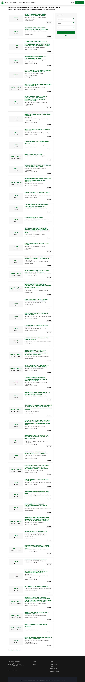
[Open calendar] (73, 23)
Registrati (79, 2)
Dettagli (49, 22)
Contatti (28, 2)
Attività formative (13, 2)
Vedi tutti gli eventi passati (14, 650)
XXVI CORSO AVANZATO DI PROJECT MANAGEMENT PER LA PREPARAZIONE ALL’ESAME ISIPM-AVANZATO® (38, 180)
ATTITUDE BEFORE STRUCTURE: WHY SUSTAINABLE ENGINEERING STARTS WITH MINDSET (36, 505)
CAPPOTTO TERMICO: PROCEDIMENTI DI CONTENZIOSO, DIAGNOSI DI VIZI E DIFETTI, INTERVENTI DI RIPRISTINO (36, 379)
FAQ (19, 667)
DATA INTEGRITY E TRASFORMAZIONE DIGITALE (37, 586)
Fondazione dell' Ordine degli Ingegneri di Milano (54, 670)
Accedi (72, 2)
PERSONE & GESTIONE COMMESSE (33, 154)
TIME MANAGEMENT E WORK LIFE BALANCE (36, 559)
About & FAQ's (22, 2)
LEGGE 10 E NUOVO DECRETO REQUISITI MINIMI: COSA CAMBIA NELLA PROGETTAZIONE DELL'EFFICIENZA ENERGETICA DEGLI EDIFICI (37, 467)
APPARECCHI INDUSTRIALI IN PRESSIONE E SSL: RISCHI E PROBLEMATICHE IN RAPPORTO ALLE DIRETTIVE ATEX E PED (37, 437)
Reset (66, 35)
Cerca (66, 32)
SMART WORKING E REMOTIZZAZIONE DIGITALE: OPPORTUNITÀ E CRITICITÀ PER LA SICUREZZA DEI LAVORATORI (38, 114)
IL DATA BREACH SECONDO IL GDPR (34, 217)
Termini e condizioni (12, 670)
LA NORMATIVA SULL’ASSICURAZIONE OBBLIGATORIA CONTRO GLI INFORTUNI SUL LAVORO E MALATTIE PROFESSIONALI (36, 571)
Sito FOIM (33, 2)
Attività (34, 664)
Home (6, 2)
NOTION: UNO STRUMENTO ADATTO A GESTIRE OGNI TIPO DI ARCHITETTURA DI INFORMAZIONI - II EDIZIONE (37, 547)
